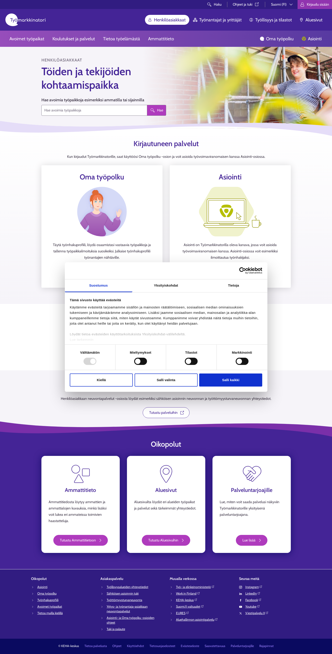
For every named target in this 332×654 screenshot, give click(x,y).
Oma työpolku (277, 38)
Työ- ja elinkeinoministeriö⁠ (195, 587)
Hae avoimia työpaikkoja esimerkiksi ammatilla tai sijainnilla (92, 99)
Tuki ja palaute (116, 629)
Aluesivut (311, 20)
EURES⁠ (182, 613)
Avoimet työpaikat (26, 38)
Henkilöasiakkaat (167, 20)
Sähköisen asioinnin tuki (123, 593)
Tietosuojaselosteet (162, 646)
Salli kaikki (230, 380)
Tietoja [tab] (233, 285)
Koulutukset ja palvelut (73, 38)
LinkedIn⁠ (252, 593)
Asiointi (312, 38)
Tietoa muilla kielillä (50, 613)
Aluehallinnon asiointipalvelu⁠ (197, 620)
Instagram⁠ (253, 587)
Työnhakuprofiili (48, 600)
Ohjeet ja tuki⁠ (246, 4)
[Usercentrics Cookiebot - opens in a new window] (242, 270)
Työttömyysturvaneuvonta (124, 600)
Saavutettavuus (215, 646)
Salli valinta (166, 380)
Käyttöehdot (135, 646)
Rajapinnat (266, 646)
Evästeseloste (190, 646)
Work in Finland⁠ (188, 593)
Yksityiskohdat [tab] (166, 285)
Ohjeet (117, 646)
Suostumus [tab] (98, 285)
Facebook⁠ (253, 600)
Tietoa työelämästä (121, 38)
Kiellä (101, 380)
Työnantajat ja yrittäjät (217, 20)
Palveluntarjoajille (242, 646)
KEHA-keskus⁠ (186, 600)
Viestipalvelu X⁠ (257, 613)
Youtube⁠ (252, 606)
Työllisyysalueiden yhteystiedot (127, 587)
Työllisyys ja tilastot (270, 20)
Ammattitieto (161, 38)
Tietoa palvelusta (95, 646)
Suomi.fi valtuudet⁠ (190, 606)
